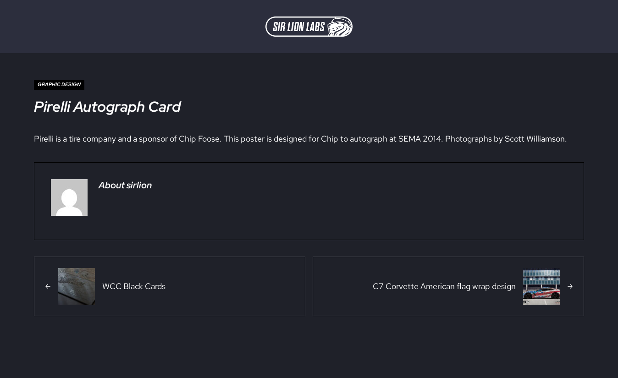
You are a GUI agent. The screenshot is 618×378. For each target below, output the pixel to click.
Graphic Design (59, 84)
